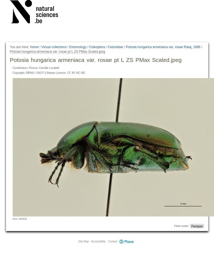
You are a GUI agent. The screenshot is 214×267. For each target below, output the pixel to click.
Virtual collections (54, 47)
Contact (112, 241)
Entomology (77, 47)
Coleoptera (97, 47)
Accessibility (98, 241)
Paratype (197, 226)
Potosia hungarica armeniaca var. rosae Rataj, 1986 (163, 47)
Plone (127, 241)
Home (34, 47)
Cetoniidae (115, 47)
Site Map (83, 241)
